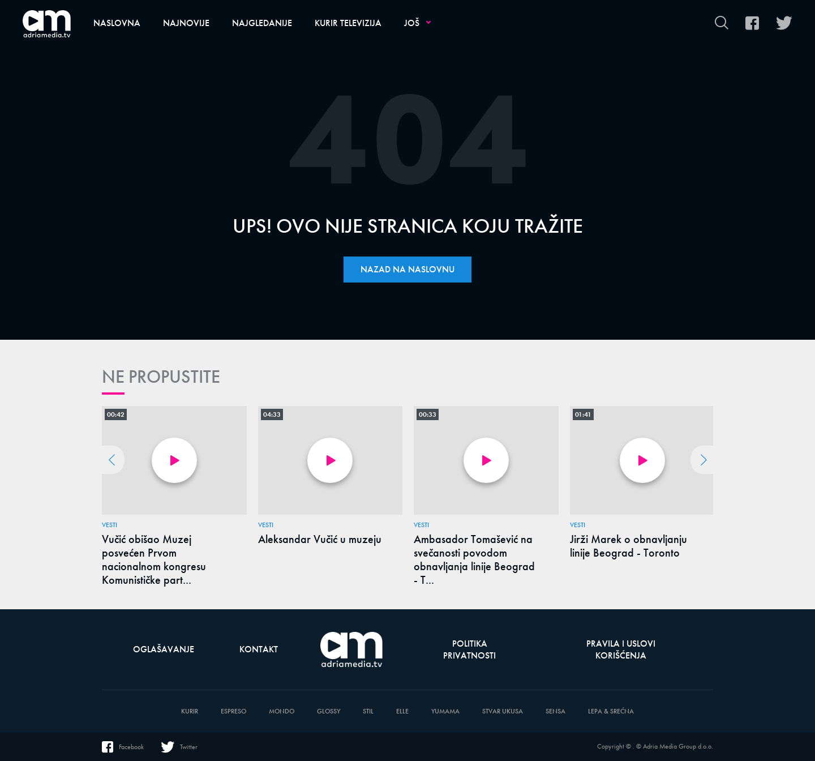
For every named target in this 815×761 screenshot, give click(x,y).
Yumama (445, 711)
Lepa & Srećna (611, 711)
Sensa (555, 711)
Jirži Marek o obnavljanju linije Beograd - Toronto (628, 545)
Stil (368, 711)
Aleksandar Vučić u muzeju (319, 539)
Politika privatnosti (469, 649)
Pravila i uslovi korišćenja (620, 649)
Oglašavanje (163, 649)
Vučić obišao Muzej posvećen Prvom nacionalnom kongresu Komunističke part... (154, 559)
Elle (402, 711)
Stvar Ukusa (502, 711)
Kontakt (258, 649)
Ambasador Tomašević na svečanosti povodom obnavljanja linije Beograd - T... (474, 559)
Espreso (233, 711)
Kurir (189, 711)
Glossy (328, 711)
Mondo (281, 711)
